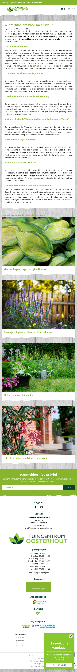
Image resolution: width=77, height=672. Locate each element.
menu (4, 9)
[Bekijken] (62, 9)
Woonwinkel (20, 646)
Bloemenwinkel (20, 643)
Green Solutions (38, 658)
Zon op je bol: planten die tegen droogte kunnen (28, 332)
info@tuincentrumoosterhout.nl (38, 528)
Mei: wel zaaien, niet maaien (18, 395)
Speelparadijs (20, 640)
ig (69, 9)
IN (41, 507)
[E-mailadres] (38, 487)
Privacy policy (38, 663)
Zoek (74, 9)
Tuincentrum (20, 637)
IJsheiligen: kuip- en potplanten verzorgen (25, 458)
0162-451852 (38, 525)
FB (36, 507)
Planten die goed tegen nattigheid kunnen (25, 269)
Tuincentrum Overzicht (38, 661)
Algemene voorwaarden (38, 666)
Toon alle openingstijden (38, 572)
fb (64, 9)
